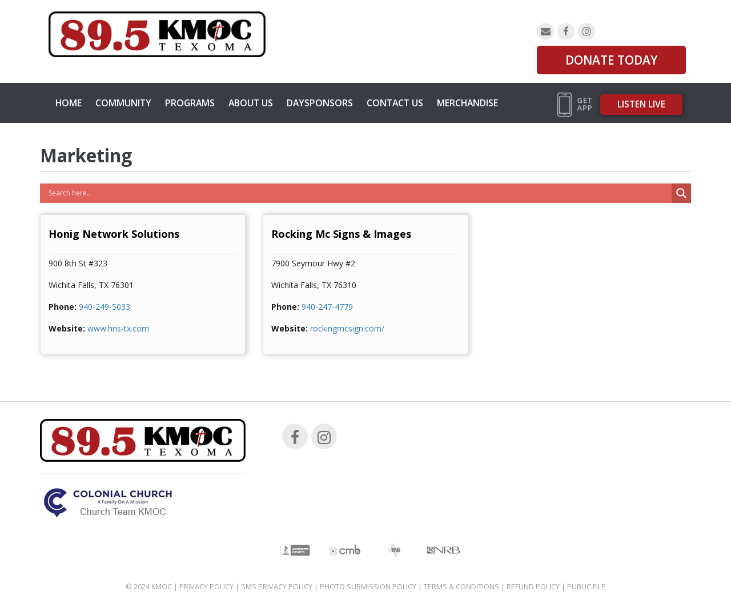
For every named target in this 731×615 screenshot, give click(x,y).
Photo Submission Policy (368, 587)
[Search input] (359, 193)
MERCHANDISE (467, 103)
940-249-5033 (104, 306)
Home (68, 103)
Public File (586, 587)
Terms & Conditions (461, 587)
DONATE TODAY (611, 60)
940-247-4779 (327, 306)
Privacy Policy (206, 587)
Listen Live (641, 104)
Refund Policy (533, 587)
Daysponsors (320, 103)
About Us (250, 103)
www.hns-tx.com (118, 328)
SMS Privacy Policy (276, 587)
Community (123, 103)
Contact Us (395, 103)
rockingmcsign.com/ (347, 328)
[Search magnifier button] (681, 193)
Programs (190, 103)
